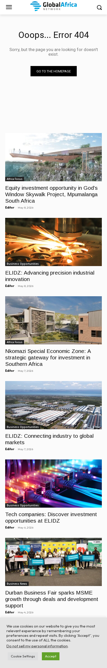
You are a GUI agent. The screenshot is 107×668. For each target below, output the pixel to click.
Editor (9, 207)
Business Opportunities (23, 264)
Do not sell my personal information (37, 646)
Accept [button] (50, 656)
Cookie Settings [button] (23, 656)
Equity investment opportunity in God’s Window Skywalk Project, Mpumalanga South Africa (51, 194)
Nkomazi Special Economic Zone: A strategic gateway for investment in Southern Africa (48, 357)
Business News (17, 583)
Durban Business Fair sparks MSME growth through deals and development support (51, 599)
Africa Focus (14, 179)
